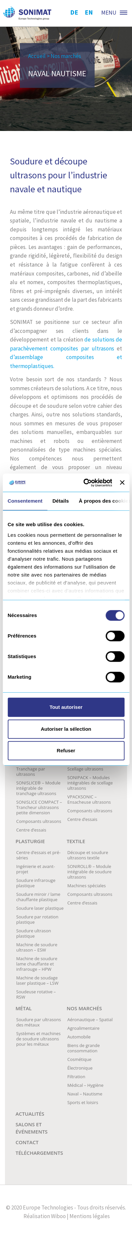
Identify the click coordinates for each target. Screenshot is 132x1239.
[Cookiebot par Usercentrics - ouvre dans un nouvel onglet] (84, 482)
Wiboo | (59, 1216)
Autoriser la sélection (66, 729)
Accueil (37, 56)
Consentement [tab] (25, 501)
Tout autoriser (66, 707)
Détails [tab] (60, 501)
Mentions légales (89, 1216)
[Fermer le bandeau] (122, 482)
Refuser (66, 750)
